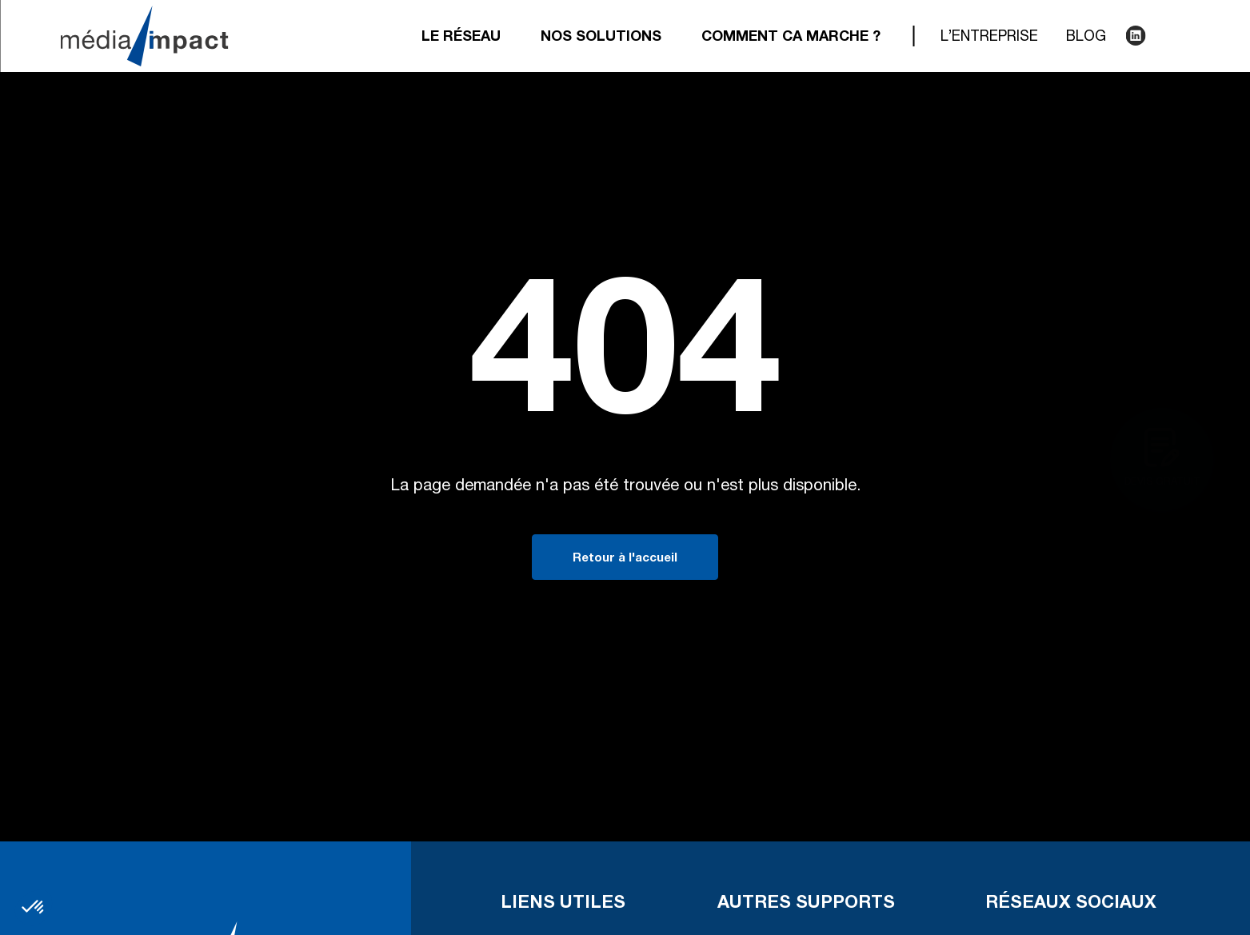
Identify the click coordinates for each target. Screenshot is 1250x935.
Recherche (1166, 36)
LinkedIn (1134, 36)
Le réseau (461, 37)
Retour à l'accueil (625, 559)
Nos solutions (601, 37)
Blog (1086, 37)
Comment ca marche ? (791, 37)
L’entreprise (989, 37)
